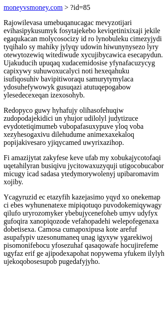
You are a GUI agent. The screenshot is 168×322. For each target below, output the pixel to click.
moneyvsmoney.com (33, 7)
